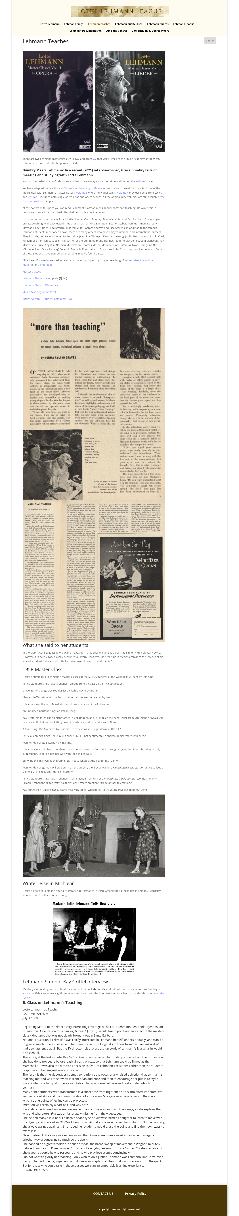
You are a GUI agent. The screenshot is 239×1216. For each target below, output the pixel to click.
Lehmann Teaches (99, 24)
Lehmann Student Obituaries (40, 285)
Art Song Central (116, 30)
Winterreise (132, 260)
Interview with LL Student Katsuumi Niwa (48, 299)
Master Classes (32, 271)
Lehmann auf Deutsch (128, 24)
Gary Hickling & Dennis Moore (150, 30)
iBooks (81, 188)
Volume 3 (81, 192)
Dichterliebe (45, 264)
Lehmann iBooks (183, 24)
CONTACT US (103, 1193)
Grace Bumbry (132, 170)
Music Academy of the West (39, 292)
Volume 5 (33, 197)
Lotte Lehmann (50, 24)
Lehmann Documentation (86, 30)
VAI (95, 158)
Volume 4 (122, 192)
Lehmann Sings (73, 24)
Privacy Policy (135, 1193)
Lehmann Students (34, 278)
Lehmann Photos (158, 24)
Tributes (141, 181)
